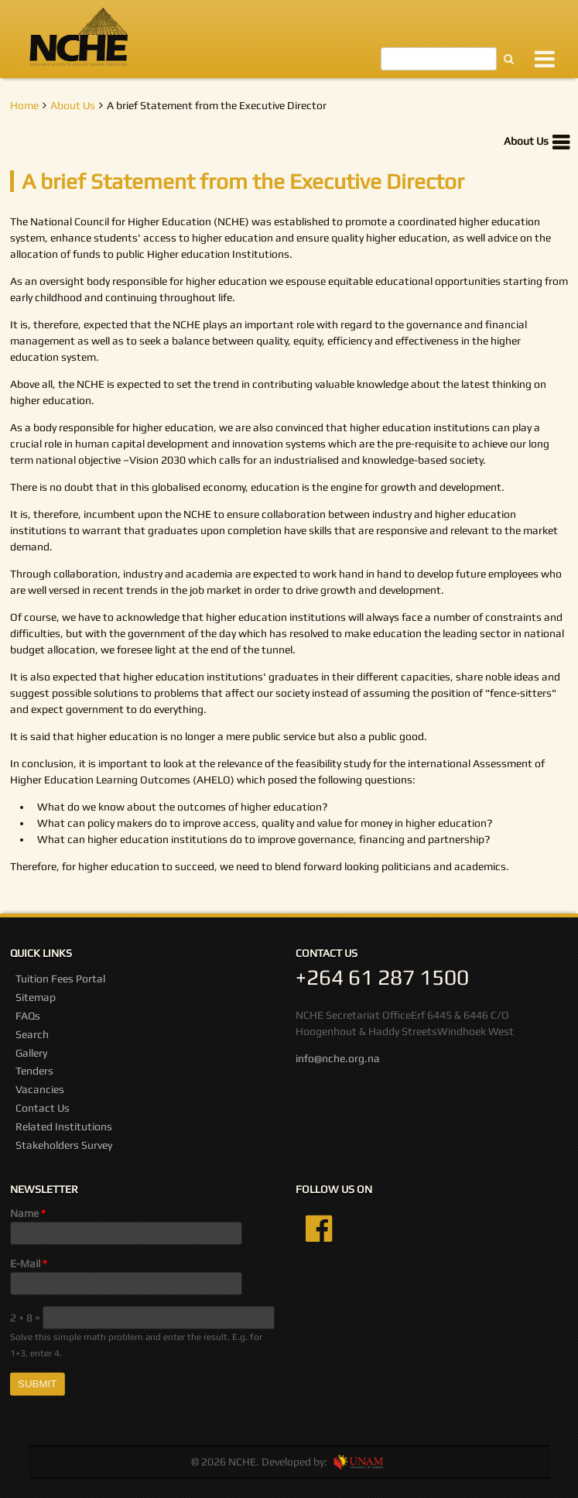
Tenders (34, 1070)
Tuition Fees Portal (60, 978)
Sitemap (35, 997)
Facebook (318, 1228)
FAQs (27, 1016)
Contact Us (42, 1108)
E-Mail (28, 1263)
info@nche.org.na (338, 1058)
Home (24, 105)
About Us (72, 105)
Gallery (31, 1053)
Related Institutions (63, 1126)
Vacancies (39, 1089)
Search (32, 1034)
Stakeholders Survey (63, 1145)
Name (28, 1213)
